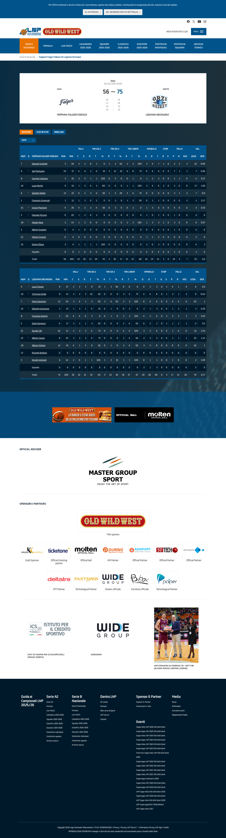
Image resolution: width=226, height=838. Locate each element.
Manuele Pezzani (39, 215)
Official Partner (139, 560)
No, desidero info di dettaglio (122, 12)
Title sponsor (113, 534)
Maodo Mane (37, 222)
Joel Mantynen (38, 171)
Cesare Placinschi (39, 207)
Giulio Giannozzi (39, 323)
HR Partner (113, 560)
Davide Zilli (37, 330)
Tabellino (59, 132)
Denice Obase (38, 244)
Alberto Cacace (38, 338)
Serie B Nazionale (27, 57)
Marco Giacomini (39, 301)
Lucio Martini (37, 185)
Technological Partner (86, 589)
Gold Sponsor (32, 560)
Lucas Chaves (38, 286)
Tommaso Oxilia (39, 294)
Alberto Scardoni (39, 229)
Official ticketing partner (59, 562)
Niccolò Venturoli (39, 360)
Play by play (43, 132)
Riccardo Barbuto (39, 352)
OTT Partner (59, 589)
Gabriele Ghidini (39, 193)
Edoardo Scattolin (39, 163)
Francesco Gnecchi (40, 316)
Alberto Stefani (38, 345)
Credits (166, 827)
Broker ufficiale (113, 589)
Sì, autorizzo (91, 12)
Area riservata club (177, 31)
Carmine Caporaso (40, 178)
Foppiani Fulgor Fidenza (72, 114)
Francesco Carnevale (41, 200)
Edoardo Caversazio (40, 308)
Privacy (116, 827)
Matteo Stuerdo (39, 237)
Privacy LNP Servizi (128, 827)
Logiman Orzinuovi (157, 114)
